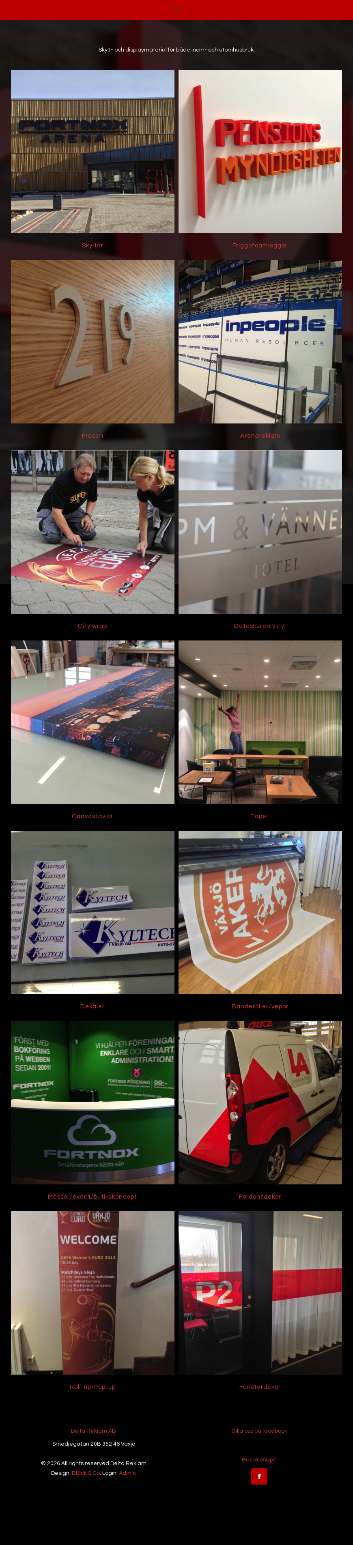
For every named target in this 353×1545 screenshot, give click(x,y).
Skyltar (92, 246)
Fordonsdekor (260, 1197)
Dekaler (92, 1006)
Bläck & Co (86, 1473)
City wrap (92, 626)
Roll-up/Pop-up (93, 1387)
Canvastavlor (92, 816)
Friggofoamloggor (260, 246)
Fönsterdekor (260, 1387)
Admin (127, 1473)
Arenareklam (260, 436)
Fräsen (92, 436)
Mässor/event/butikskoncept (92, 1197)
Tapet (260, 816)
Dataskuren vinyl (260, 626)
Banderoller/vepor (260, 1006)
